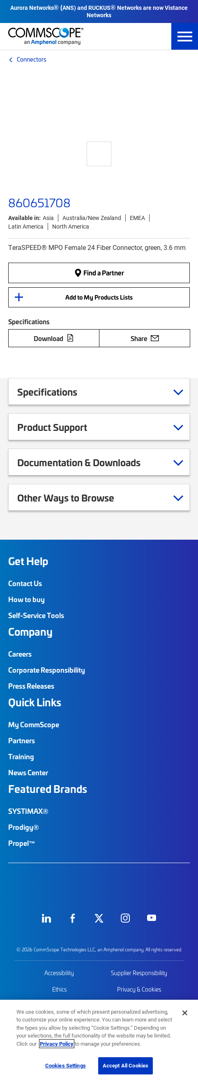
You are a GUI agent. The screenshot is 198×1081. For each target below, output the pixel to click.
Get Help (28, 561)
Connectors (31, 59)
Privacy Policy (57, 1043)
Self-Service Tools (36, 615)
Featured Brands (47, 789)
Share (145, 338)
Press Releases (31, 686)
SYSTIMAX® (28, 811)
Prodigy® (23, 827)
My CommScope (33, 724)
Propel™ (21, 843)
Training (21, 756)
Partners (21, 740)
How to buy (26, 599)
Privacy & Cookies (139, 989)
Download (54, 338)
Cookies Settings (65, 1065)
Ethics (59, 989)
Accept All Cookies (125, 1065)
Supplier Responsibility (139, 973)
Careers (20, 654)
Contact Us (25, 583)
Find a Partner (99, 272)
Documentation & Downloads (89, 462)
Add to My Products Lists (99, 297)
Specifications (57, 391)
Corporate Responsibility (46, 670)
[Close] (185, 1013)
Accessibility (59, 973)
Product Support (62, 426)
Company (30, 632)
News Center (28, 772)
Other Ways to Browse (76, 497)
